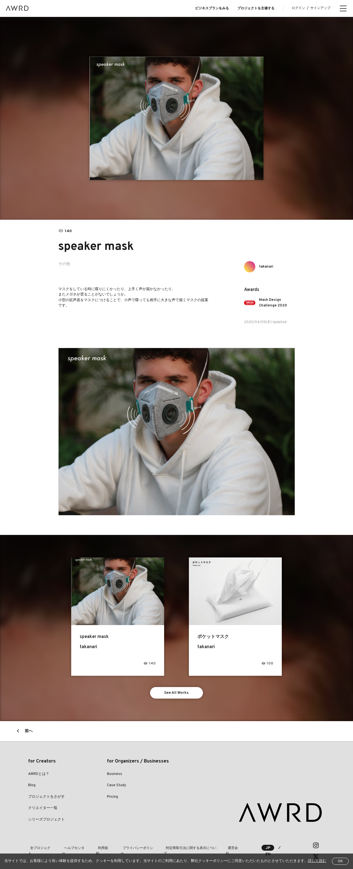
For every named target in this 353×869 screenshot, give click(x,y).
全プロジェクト (40, 846)
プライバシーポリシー (131, 846)
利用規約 (99, 846)
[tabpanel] (177, 118)
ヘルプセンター (72, 846)
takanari (267, 266)
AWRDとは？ (38, 775)
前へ (29, 732)
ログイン (298, 8)
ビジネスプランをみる (212, 8)
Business (114, 775)
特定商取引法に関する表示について (184, 846)
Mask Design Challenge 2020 (274, 302)
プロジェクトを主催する (255, 8)
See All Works (176, 693)
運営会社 (226, 846)
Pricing (112, 797)
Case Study (116, 786)
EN (287, 846)
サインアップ (320, 8)
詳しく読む (317, 861)
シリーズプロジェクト (46, 820)
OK (340, 861)
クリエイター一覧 (42, 809)
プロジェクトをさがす (46, 797)
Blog (31, 786)
